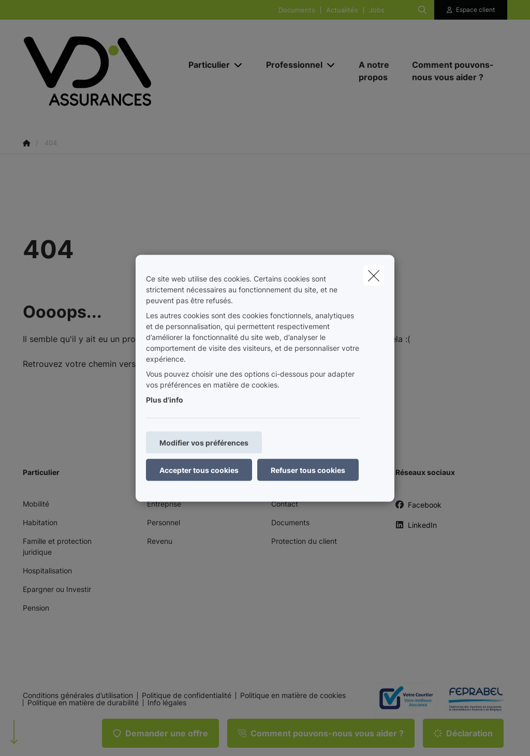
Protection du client (304, 541)
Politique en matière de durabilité (83, 702)
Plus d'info (164, 399)
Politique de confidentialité (186, 695)
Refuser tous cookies (308, 469)
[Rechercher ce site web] (422, 10)
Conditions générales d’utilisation (78, 695)
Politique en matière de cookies (293, 695)
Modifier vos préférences (203, 442)
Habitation (40, 522)
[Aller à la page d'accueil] (100, 71)
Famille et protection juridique (57, 546)
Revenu (159, 541)
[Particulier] (205, 65)
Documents (296, 10)
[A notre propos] (375, 71)
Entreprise (164, 503)
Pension (36, 607)
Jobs (377, 10)
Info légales (167, 702)
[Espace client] (471, 10)
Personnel (163, 522)
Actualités (342, 10)
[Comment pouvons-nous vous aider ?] (454, 71)
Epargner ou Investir (57, 589)
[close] (373, 275)
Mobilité (36, 503)
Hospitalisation (47, 570)
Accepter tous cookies (199, 469)
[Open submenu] (238, 64)
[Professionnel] (290, 65)
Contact (284, 503)
